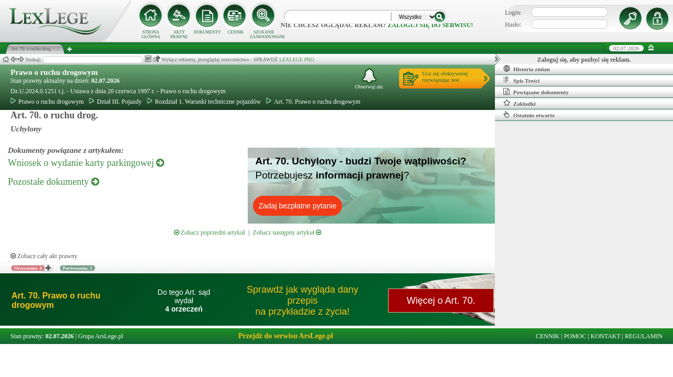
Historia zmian (526, 68)
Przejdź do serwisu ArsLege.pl (285, 336)
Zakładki (519, 103)
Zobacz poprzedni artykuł (209, 232)
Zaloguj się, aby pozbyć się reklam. (584, 59)
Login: (513, 12)
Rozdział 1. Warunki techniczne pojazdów (204, 101)
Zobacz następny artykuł (286, 232)
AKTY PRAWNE (178, 34)
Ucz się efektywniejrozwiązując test (445, 76)
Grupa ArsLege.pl (100, 336)
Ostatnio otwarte (529, 114)
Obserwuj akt (369, 79)
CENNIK (236, 32)
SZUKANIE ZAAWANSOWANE (264, 34)
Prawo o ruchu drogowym (54, 72)
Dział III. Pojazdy (115, 101)
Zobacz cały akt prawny (44, 256)
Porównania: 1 (77, 268)
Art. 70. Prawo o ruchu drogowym (313, 101)
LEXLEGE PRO (296, 59)
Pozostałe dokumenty (53, 181)
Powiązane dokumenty (536, 91)
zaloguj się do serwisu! (430, 25)
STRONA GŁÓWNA (150, 34)
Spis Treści (521, 80)
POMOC (575, 336)
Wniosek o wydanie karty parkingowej (86, 163)
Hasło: (513, 24)
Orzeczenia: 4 (28, 268)
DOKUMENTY (207, 32)
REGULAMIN (644, 336)
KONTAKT (606, 336)
